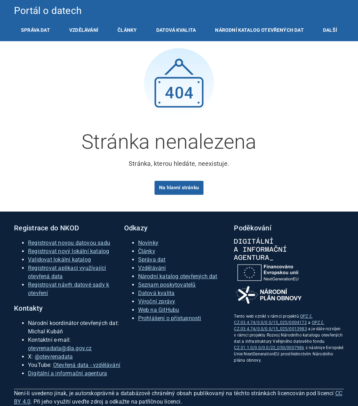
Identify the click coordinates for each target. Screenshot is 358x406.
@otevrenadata (54, 356)
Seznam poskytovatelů (167, 284)
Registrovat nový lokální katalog (68, 251)
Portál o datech (47, 10)
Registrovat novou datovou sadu (69, 242)
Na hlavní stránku (179, 187)
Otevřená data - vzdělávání (86, 365)
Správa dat (35, 30)
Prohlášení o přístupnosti (169, 318)
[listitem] (35, 30)
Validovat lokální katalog (59, 259)
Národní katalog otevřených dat (177, 276)
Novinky (148, 242)
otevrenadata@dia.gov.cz (60, 348)
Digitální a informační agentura (67, 373)
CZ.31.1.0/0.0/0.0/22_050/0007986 (269, 347)
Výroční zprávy (157, 301)
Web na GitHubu (158, 310)
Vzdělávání (83, 30)
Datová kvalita (176, 30)
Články (127, 30)
